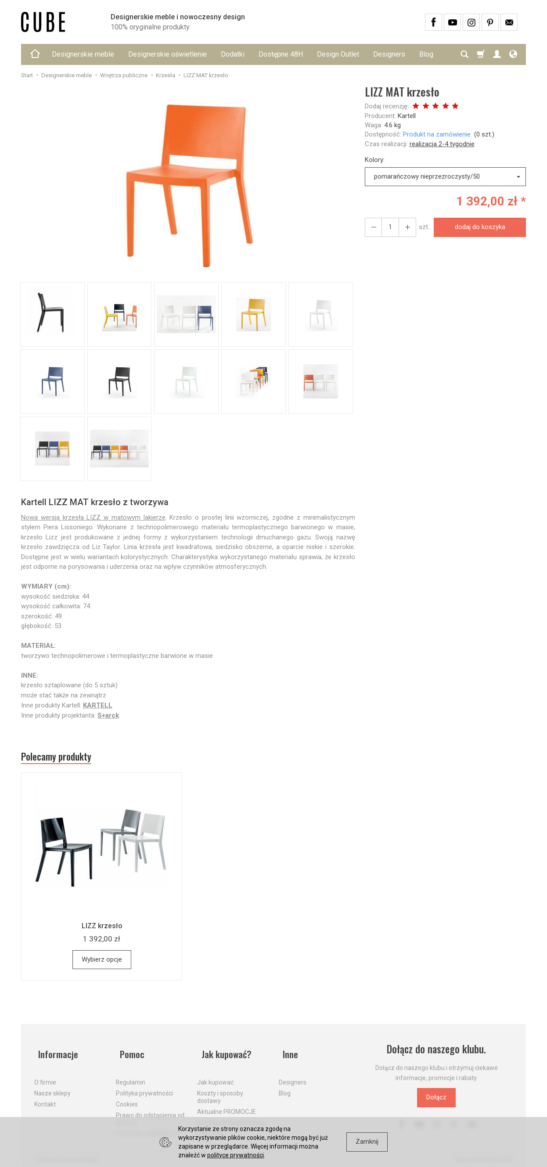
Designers (389, 54)
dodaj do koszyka (477, 227)
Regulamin (130, 1076)
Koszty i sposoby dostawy (220, 1091)
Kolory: (375, 160)
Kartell (407, 116)
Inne (287, 1052)
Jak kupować (215, 1076)
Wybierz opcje (102, 962)
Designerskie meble (83, 54)
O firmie (45, 1076)
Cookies (127, 1098)
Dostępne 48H (281, 54)
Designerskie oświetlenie (167, 54)
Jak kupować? (224, 1052)
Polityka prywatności (144, 1087)
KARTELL (97, 705)
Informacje (55, 1052)
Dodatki (233, 54)
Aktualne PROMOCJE (226, 1105)
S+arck (108, 715)
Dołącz (436, 1100)
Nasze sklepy (52, 1087)
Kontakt (45, 1098)
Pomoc (129, 1052)
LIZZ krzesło (101, 928)
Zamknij (367, 1141)
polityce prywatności (235, 1155)
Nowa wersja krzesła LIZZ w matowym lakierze (93, 517)
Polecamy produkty (62, 758)
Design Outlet (338, 54)
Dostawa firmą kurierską (231, 1116)
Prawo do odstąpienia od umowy (150, 1113)
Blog (285, 1087)
